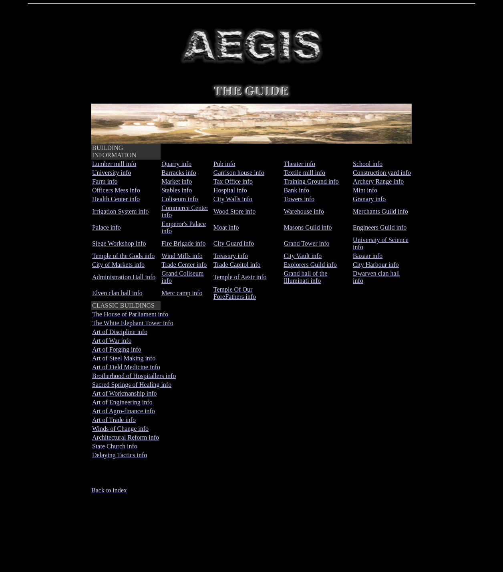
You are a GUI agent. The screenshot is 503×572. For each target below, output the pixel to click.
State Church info (114, 446)
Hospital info (230, 190)
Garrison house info (238, 172)
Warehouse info (304, 211)
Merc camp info (181, 293)
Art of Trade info (114, 419)
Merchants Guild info (380, 211)
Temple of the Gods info (123, 255)
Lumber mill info (114, 163)
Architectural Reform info (125, 437)
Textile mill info (304, 172)
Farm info (105, 181)
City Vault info (303, 255)
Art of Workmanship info (124, 393)
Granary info (369, 199)
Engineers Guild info (379, 227)
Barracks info (178, 172)
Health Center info (116, 199)
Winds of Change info (120, 428)
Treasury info (230, 255)
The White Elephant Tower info (132, 323)
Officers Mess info (116, 190)
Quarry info (176, 163)
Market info (176, 181)
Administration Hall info (123, 277)
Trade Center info (184, 264)
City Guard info (233, 243)
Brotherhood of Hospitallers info (134, 375)
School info (367, 163)
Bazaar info (367, 255)
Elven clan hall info (117, 293)
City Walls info (232, 199)
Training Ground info (311, 181)
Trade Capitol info (237, 264)
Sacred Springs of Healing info (131, 384)
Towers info (299, 199)
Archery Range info (378, 181)
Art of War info (111, 340)
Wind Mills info (181, 255)
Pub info (224, 163)
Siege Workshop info (119, 243)
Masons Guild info (308, 227)
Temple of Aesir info (240, 277)
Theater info (299, 163)
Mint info (365, 190)
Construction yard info (382, 172)
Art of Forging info (116, 349)
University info (111, 172)
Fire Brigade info (183, 243)
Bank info (296, 190)
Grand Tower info (306, 243)
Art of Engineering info (122, 402)
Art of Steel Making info (123, 358)
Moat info (226, 227)
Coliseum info (179, 199)
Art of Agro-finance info (123, 411)
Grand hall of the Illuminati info (305, 277)
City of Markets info (118, 264)
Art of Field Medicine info (126, 367)
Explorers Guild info (310, 264)
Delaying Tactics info (119, 455)
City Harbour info (376, 264)
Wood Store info (234, 211)
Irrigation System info (120, 211)
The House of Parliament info (130, 314)
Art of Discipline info (119, 331)
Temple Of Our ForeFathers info (234, 293)
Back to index (109, 490)
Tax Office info (233, 181)
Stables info (176, 190)
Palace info (106, 227)
